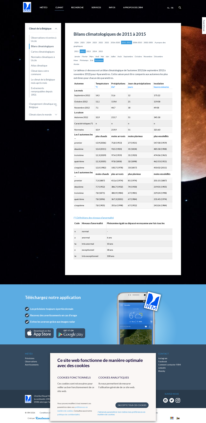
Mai (102, 56)
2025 (82, 42)
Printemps (84, 60)
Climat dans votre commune (40, 72)
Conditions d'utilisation (49, 413)
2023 (95, 42)
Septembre (128, 56)
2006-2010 (137, 42)
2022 (101, 42)
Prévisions (29, 358)
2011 (76, 51)
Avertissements (32, 364)
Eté (92, 60)
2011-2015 (126, 42)
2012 (82, 51)
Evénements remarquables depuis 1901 (41, 91)
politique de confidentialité (68, 414)
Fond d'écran (204, 25)
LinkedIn (162, 368)
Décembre (158, 56)
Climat (59, 7)
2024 (88, 42)
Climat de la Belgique (40, 28)
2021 (107, 42)
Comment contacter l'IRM (169, 364)
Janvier (77, 56)
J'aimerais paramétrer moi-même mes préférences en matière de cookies (121, 413)
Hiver (76, 60)
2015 (101, 51)
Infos (112, 7)
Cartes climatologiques (43, 51)
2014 (95, 51)
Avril (97, 56)
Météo (43, 7)
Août (120, 56)
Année (76, 64)
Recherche (77, 7)
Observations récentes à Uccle (43, 39)
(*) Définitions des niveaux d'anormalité (94, 217)
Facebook (162, 361)
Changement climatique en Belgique (43, 105)
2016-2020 (115, 42)
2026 (76, 42)
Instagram (162, 358)
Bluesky (161, 371)
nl (168, 8)
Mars (92, 56)
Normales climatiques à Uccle (43, 58)
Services (96, 7)
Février (85, 56)
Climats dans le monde (40, 114)
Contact (163, 353)
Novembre (148, 56)
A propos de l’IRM (133, 7)
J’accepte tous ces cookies (132, 405)
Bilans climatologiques (42, 46)
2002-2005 (148, 42)
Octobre (138, 56)
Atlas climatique (39, 65)
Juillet (113, 56)
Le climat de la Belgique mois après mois (43, 81)
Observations (31, 361)
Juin (107, 56)
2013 (88, 51)
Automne (99, 60)
